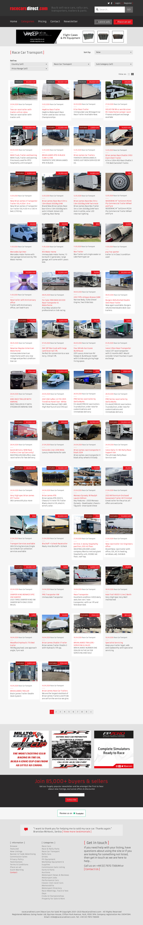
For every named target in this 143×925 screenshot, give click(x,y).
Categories (27, 21)
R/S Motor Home (49, 252)
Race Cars (46, 846)
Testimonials (16, 862)
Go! (129, 9)
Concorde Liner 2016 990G (53, 450)
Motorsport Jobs (49, 877)
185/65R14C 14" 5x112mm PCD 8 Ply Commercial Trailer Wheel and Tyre (118, 203)
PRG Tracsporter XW (50, 594)
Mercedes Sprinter (18, 252)
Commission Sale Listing (53, 867)
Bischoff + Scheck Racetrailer (55, 544)
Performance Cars (50, 880)
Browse (13, 846)
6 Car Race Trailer (81, 109)
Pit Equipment (48, 859)
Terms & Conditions (19, 864)
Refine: (13, 61)
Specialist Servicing (114, 643)
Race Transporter (81, 594)
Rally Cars (46, 854)
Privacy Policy (17, 859)
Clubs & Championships (53, 896)
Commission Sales (18, 856)
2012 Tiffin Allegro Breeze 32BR (87, 297)
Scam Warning (17, 870)
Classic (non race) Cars (52, 883)
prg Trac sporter (112, 252)
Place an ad (123, 22)
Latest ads (103, 22)
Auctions (46, 872)
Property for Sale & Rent (53, 898)
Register (128, 3)
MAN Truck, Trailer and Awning (23, 155)
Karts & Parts (48, 870)
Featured (14, 849)
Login (117, 3)
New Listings (16, 851)
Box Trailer (78, 252)
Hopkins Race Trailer (51, 109)
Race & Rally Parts (50, 849)
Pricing (42, 21)
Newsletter (71, 21)
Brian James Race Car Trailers (55, 691)
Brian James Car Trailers (84, 155)
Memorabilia (48, 885)
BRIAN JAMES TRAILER (19, 691)
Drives (45, 856)
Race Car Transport (51, 851)
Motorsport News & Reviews (55, 875)
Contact (55, 21)
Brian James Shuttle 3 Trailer (54, 643)
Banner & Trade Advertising (23, 854)
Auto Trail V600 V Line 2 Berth (118, 594)
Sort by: (87, 52)
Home (13, 21)
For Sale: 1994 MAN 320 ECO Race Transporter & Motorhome (53, 302)
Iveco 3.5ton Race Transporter (118, 348)
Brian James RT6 (49, 495)
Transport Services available (22, 544)
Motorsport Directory (52, 888)
